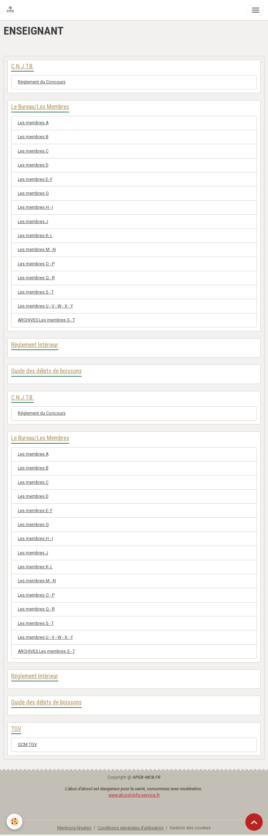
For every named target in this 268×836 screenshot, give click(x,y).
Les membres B (33, 136)
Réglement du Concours (42, 82)
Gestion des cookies (190, 828)
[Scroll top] (254, 822)
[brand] (11, 10)
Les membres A (33, 122)
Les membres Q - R (36, 277)
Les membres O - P (36, 263)
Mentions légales (74, 828)
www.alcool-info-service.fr (134, 795)
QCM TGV (27, 744)
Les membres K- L (35, 235)
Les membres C (33, 151)
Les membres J (33, 221)
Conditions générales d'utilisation (130, 828)
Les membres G (33, 193)
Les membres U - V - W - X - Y (45, 306)
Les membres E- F (35, 179)
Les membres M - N (37, 249)
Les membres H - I (35, 207)
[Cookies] (15, 821)
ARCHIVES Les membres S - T (46, 320)
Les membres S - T (36, 292)
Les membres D (33, 165)
